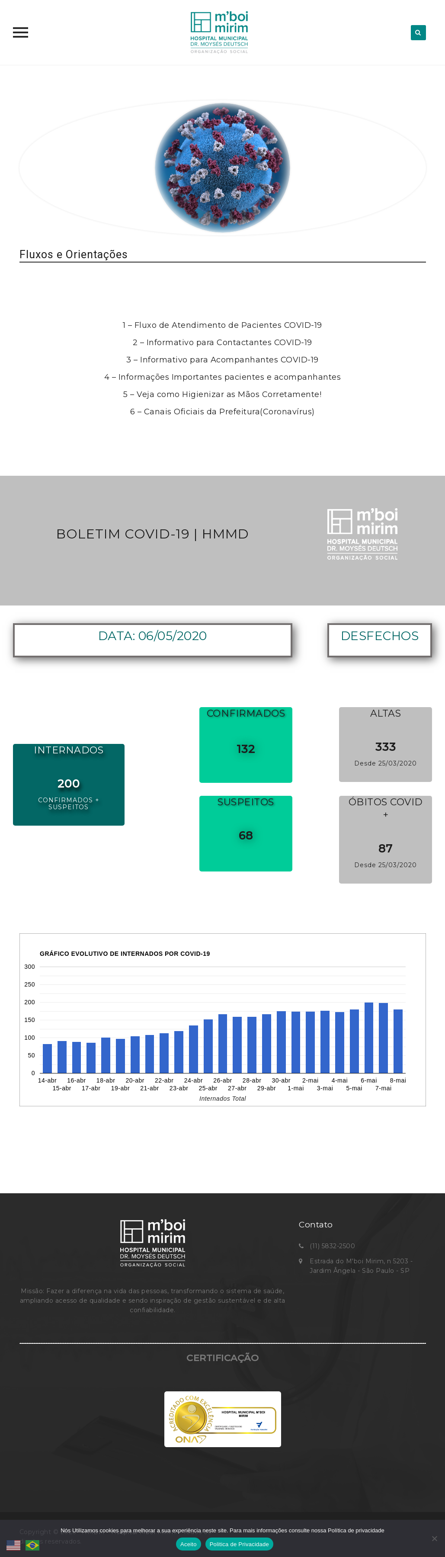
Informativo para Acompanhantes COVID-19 (229, 360)
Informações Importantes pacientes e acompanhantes (229, 377)
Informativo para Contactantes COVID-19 (229, 342)
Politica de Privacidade (239, 1544)
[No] (434, 1538)
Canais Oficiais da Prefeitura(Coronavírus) (229, 411)
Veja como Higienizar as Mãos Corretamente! (229, 394)
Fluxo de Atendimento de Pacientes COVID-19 (228, 325)
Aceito (188, 1544)
